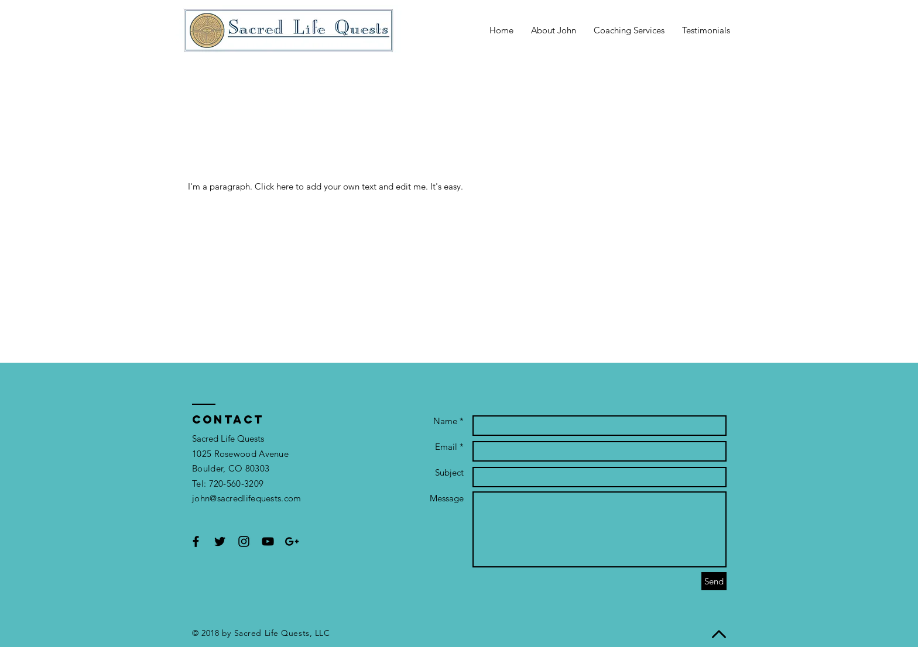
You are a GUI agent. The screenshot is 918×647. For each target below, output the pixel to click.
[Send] (714, 581)
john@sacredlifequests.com (247, 498)
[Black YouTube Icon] (268, 541)
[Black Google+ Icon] (292, 541)
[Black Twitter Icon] (220, 541)
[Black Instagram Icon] (244, 541)
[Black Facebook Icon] (196, 541)
